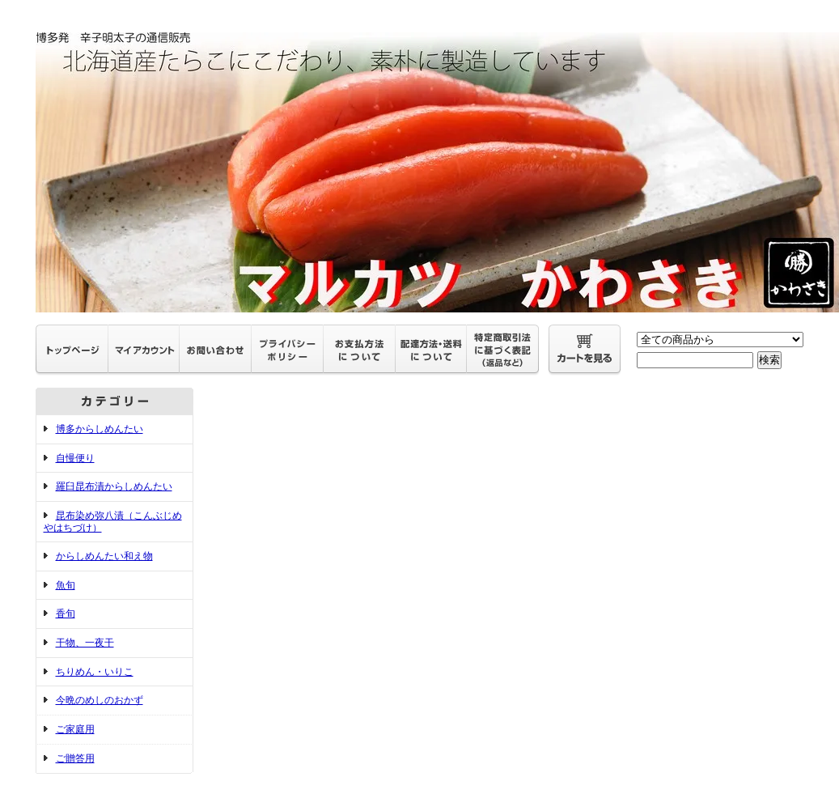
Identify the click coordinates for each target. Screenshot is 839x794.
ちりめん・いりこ (94, 671)
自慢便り (75, 458)
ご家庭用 (75, 729)
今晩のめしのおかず (99, 700)
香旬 (65, 613)
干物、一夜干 (85, 642)
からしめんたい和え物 (104, 556)
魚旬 (65, 585)
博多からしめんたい (99, 429)
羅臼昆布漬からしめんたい (114, 486)
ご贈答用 (75, 758)
